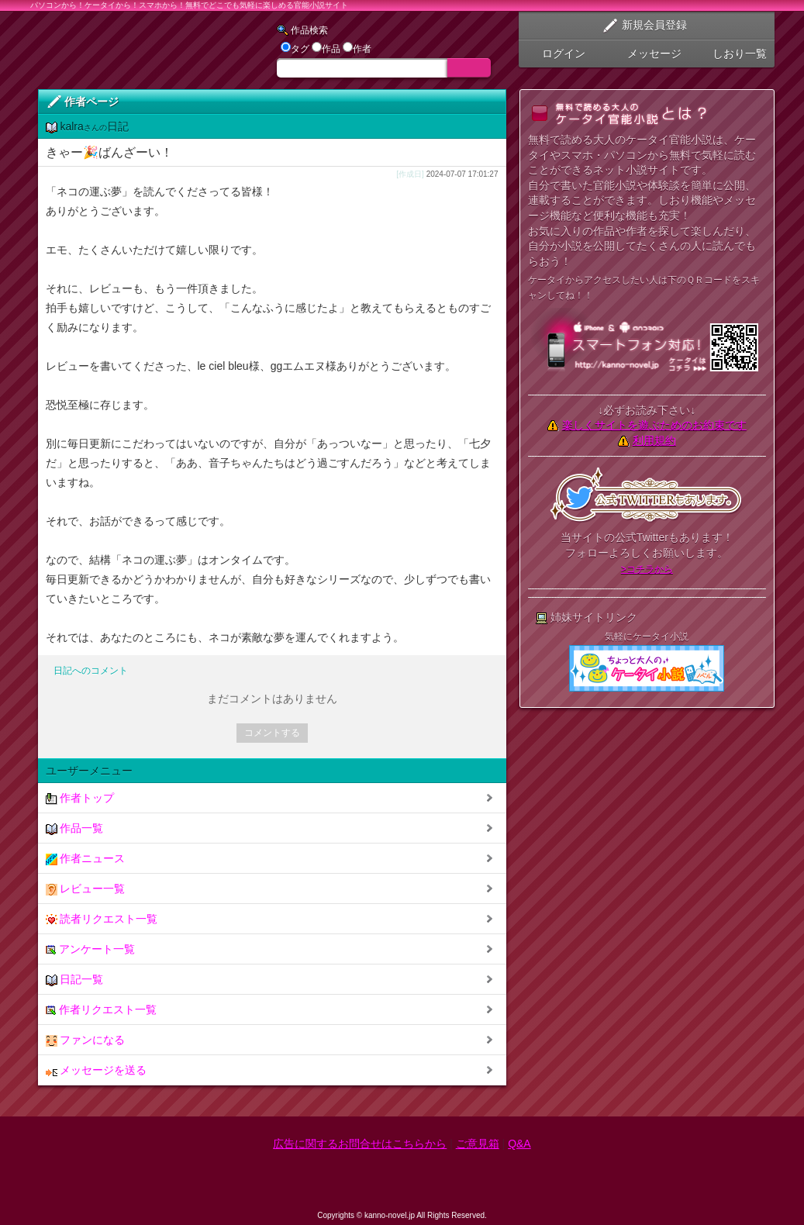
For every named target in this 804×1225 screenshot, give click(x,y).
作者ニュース (86, 858)
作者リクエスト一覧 (101, 1009)
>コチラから (647, 569)
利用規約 (654, 440)
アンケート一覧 (91, 949)
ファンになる (86, 1040)
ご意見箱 (477, 1143)
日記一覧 (75, 979)
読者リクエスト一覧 (102, 919)
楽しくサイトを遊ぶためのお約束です (654, 425)
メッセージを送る (96, 1070)
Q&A (519, 1143)
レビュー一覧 (86, 888)
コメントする (272, 732)
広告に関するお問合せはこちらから (360, 1143)
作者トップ (80, 798)
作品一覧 (75, 828)
